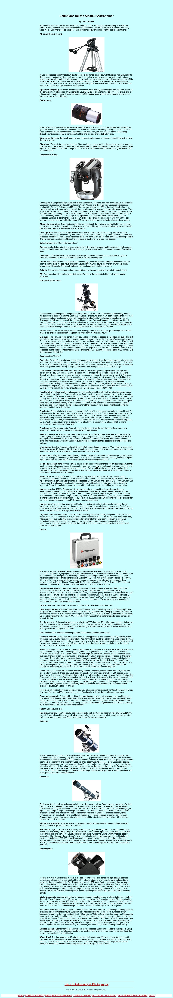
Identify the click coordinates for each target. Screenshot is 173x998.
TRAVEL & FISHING (82, 996)
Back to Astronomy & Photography (86, 984)
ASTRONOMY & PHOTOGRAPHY (132, 996)
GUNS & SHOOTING (34, 996)
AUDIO (152, 996)
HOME (21, 996)
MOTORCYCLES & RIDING (104, 996)
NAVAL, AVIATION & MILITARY (58, 996)
